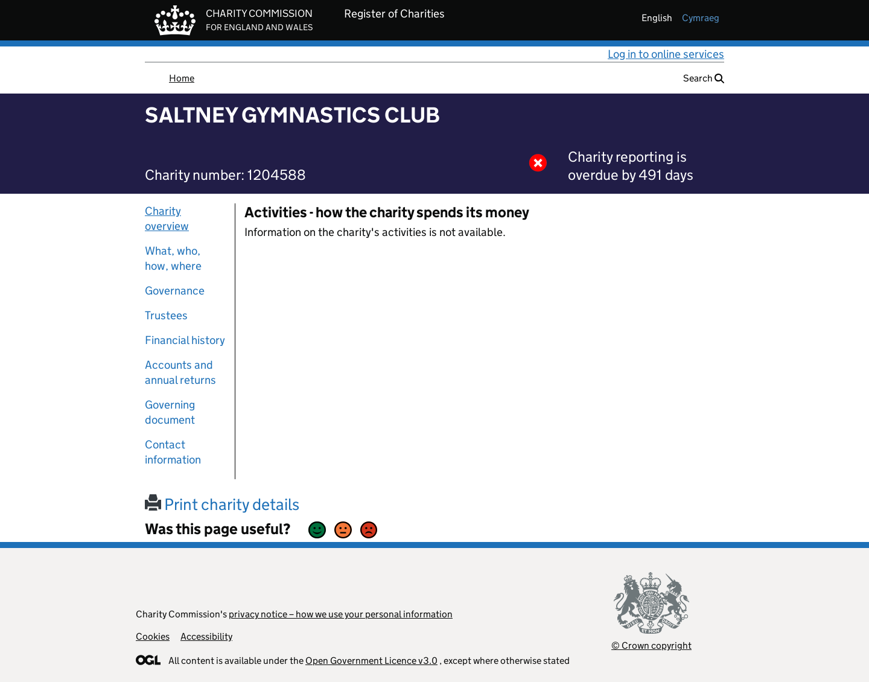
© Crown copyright (651, 645)
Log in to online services (666, 54)
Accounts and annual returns (180, 372)
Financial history (185, 340)
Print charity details (222, 504)
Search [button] (703, 78)
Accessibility (206, 636)
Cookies (153, 636)
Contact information (173, 452)
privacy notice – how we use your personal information (341, 614)
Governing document (170, 412)
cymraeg (700, 18)
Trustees (166, 315)
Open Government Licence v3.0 (371, 660)
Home (181, 78)
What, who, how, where (173, 258)
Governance (175, 291)
